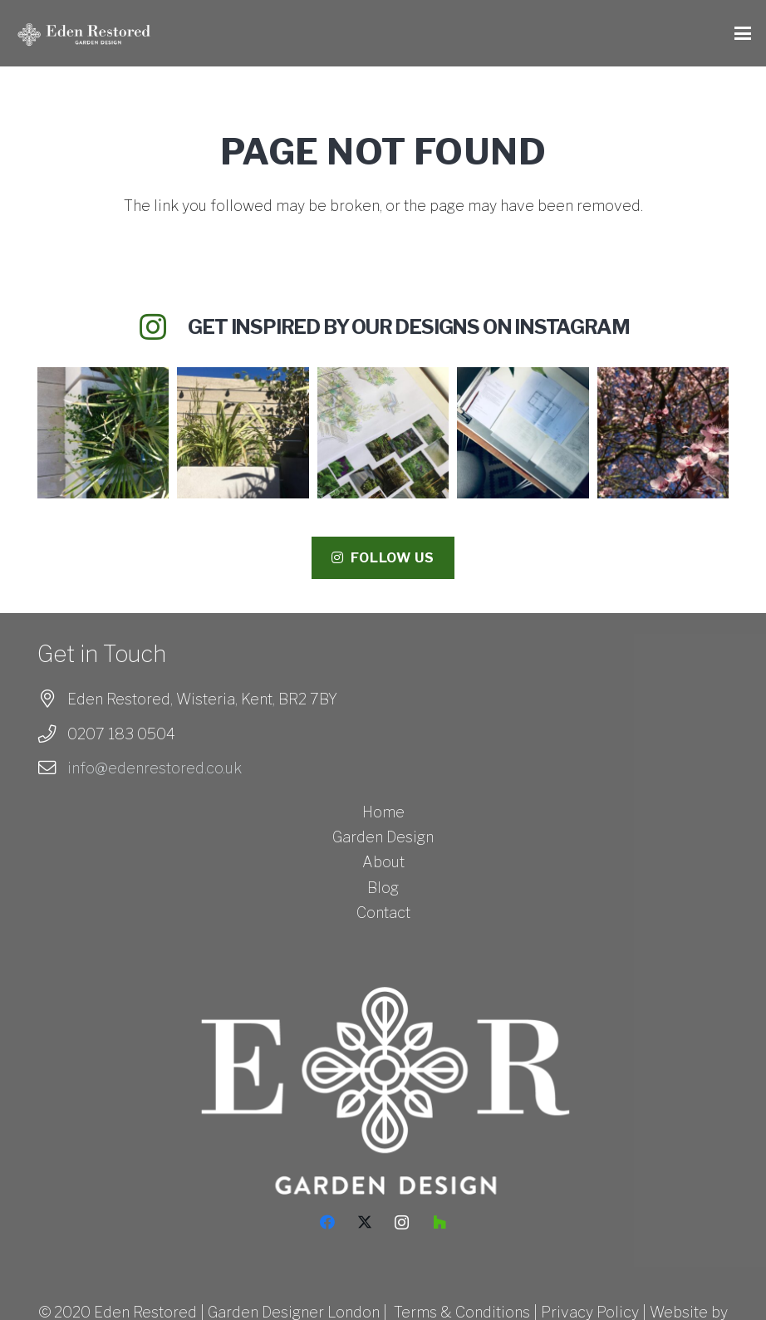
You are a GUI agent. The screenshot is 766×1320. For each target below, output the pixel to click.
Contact (383, 912)
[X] (364, 1222)
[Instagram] (401, 1222)
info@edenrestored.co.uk (154, 768)
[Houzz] (439, 1222)
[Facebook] (327, 1222)
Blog (383, 887)
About (383, 862)
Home (383, 812)
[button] (743, 33)
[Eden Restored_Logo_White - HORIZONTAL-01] (85, 33)
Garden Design (383, 837)
